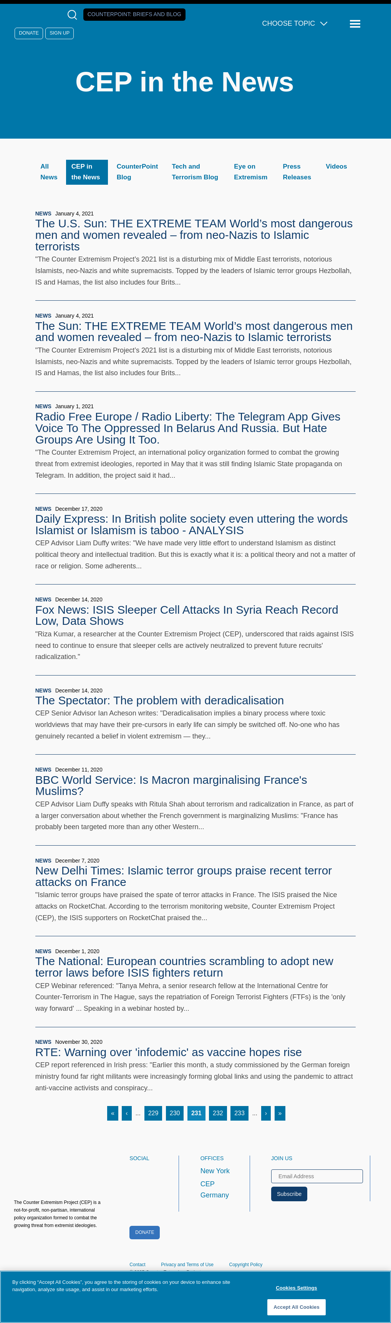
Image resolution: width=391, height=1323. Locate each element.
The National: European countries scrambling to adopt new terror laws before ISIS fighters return (184, 967)
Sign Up (60, 33)
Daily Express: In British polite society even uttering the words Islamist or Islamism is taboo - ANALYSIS (191, 524)
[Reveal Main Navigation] (356, 24)
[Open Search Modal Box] (74, 15)
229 (155, 1112)
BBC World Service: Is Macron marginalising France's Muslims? (171, 785)
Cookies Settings (296, 1288)
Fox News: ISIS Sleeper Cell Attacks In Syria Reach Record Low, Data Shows (186, 615)
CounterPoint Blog (137, 172)
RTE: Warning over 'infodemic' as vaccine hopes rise (168, 1052)
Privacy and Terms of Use (187, 1264)
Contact (137, 1264)
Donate (29, 33)
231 (198, 1112)
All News (48, 172)
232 (220, 1112)
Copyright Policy (246, 1264)
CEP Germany (214, 1189)
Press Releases (297, 172)
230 (177, 1112)
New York (215, 1171)
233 (241, 1112)
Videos (336, 166)
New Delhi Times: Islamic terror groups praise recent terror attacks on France (183, 876)
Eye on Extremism (250, 172)
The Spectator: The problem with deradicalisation (159, 700)
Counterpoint (134, 14)
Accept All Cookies (296, 1307)
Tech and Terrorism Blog (195, 172)
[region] (195, 1297)
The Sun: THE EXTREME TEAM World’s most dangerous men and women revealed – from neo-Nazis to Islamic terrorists (194, 332)
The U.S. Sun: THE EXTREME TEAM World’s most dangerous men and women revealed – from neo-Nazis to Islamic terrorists (194, 235)
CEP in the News (85, 172)
